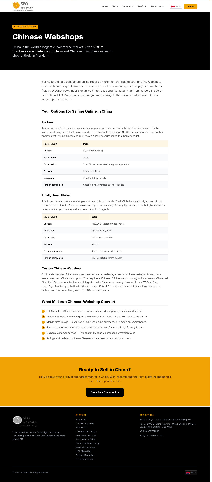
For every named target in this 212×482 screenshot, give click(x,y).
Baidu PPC (81, 427)
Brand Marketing (84, 459)
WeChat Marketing (85, 447)
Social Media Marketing (88, 443)
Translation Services (86, 435)
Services (128, 6)
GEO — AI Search (85, 423)
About (115, 6)
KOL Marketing (83, 451)
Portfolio (142, 6)
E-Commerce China (85, 439)
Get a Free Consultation (105, 392)
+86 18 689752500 (149, 431)
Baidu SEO (81, 419)
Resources (157, 6)
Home (105, 6)
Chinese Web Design (86, 431)
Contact (191, 6)
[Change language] (176, 6)
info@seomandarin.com (151, 435)
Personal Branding (85, 455)
